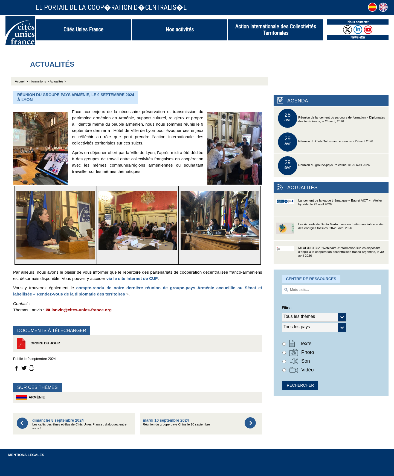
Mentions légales (26, 455)
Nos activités (180, 29)
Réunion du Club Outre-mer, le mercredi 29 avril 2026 (325, 142)
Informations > (39, 81)
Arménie (30, 397)
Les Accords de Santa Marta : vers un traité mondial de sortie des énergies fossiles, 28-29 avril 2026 (330, 231)
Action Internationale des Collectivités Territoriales (275, 29)
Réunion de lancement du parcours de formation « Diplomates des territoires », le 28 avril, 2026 (331, 118)
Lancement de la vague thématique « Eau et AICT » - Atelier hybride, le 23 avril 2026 (329, 208)
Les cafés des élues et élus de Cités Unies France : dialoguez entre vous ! (79, 424)
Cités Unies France (83, 29)
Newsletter (357, 37)
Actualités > (58, 81)
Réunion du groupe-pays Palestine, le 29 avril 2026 (324, 165)
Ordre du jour (38, 343)
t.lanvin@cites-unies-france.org (80, 310)
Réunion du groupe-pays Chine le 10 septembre (176, 422)
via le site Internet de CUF (132, 278)
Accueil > (22, 81)
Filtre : (287, 308)
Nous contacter (358, 22)
